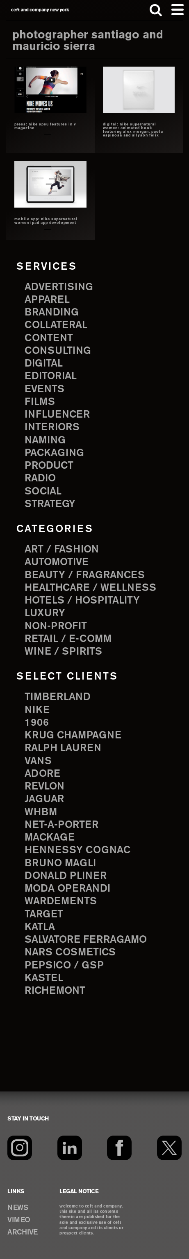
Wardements (61, 901)
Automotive (57, 562)
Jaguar (44, 799)
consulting (58, 351)
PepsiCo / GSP (64, 965)
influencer (57, 414)
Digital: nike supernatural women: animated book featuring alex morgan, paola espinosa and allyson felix (133, 130)
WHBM (41, 812)
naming (45, 440)
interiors (52, 427)
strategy (50, 504)
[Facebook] (119, 1147)
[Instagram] (19, 1147)
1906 (37, 722)
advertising (59, 287)
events (44, 389)
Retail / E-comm (68, 639)
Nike (37, 710)
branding (52, 312)
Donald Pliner (66, 876)
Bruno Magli (60, 863)
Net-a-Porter (61, 825)
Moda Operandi (67, 888)
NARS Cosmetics (70, 952)
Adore (42, 773)
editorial (51, 376)
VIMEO (18, 1220)
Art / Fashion (62, 549)
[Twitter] (169, 1147)
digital (44, 363)
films (40, 402)
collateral (56, 325)
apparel (47, 299)
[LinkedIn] (69, 1147)
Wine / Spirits (63, 651)
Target (44, 914)
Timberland (58, 697)
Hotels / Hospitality (82, 600)
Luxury (45, 613)
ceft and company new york (40, 10)
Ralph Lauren (63, 748)
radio (40, 478)
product (49, 465)
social (43, 491)
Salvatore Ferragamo (86, 939)
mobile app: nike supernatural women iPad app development (45, 221)
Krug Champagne (73, 735)
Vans (38, 761)
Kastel (44, 978)
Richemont (55, 990)
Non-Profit (56, 626)
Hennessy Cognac (77, 850)
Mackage (50, 837)
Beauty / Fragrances (85, 575)
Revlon (44, 786)
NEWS (17, 1208)
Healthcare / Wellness (90, 588)
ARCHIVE (22, 1232)
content (49, 338)
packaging (54, 453)
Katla (40, 927)
